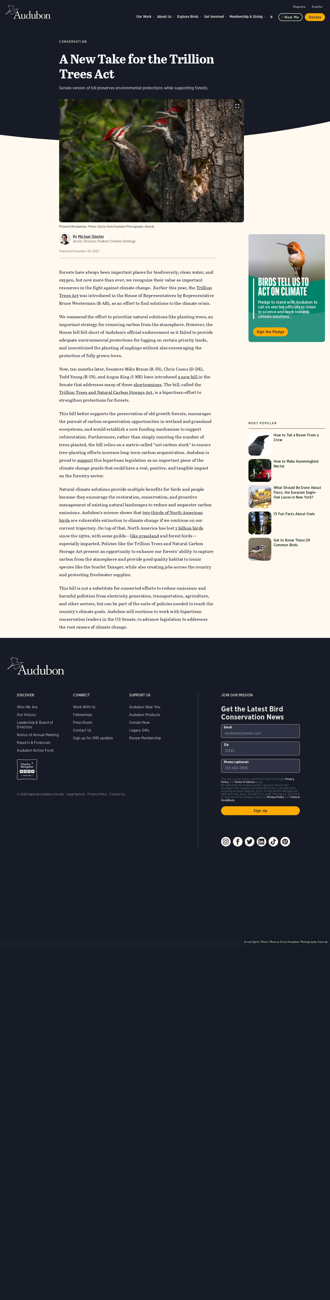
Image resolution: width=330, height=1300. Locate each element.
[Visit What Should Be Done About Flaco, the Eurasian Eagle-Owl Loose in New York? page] (286, 496)
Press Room (82, 722)
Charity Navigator (27, 769)
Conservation (73, 41)
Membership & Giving (246, 16)
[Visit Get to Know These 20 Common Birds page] (286, 549)
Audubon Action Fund (35, 750)
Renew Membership (145, 738)
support (85, 460)
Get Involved (214, 16)
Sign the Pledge (270, 332)
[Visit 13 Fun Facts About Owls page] (286, 523)
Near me (292, 17)
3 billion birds (189, 528)
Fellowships (82, 715)
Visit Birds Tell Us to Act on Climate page (286, 288)
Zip (226, 744)
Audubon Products (144, 715)
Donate (315, 17)
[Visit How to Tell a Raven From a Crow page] (286, 444)
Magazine (299, 6)
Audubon (28, 12)
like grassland (144, 536)
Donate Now (139, 722)
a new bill (188, 377)
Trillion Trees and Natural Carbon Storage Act (106, 392)
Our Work (143, 16)
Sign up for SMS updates (93, 738)
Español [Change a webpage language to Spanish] (317, 6)
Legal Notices (75, 794)
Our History (26, 715)
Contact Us (82, 730)
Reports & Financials (33, 742)
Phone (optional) (236, 762)
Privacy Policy (97, 794)
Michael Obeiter (91, 236)
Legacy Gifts (139, 730)
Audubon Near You (144, 707)
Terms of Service (245, 782)
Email (228, 727)
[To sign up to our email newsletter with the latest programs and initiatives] (260, 731)
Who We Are (27, 707)
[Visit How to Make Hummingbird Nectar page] (286, 470)
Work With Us (84, 707)
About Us (164, 16)
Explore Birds (187, 16)
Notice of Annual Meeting (37, 735)
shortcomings (147, 384)
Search (272, 16)
